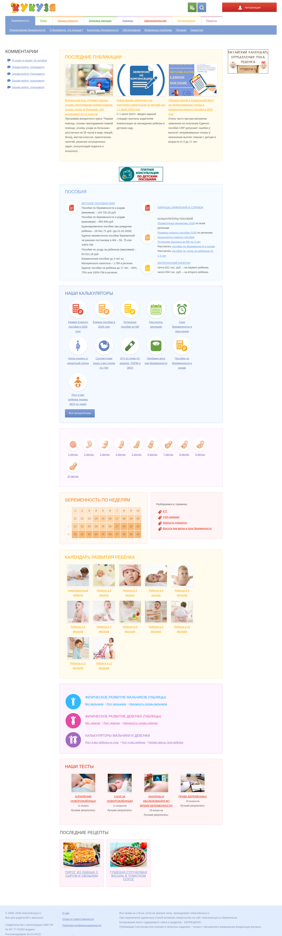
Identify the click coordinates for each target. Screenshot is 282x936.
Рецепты (211, 20)
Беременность (20, 20)
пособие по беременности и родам (193, 246)
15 (103, 518)
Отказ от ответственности (78, 919)
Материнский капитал (174, 262)
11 (75, 518)
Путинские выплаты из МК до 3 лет (179, 241)
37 (116, 534)
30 (137, 526)
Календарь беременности (102, 30)
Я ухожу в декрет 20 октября (29, 60)
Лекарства (196, 30)
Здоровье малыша (100, 20)
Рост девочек (112, 723)
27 (116, 526)
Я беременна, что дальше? (66, 30)
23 (89, 526)
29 (130, 526)
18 (123, 518)
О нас (65, 913)
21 (75, 526)
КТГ (165, 511)
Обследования (131, 30)
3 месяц (105, 454)
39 (130, 534)
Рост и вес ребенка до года (101, 742)
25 (103, 526)
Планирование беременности (27, 30)
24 (96, 526)
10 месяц (73, 476)
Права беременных (192, 796)
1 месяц (73, 454)
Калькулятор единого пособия (176, 237)
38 (123, 534)
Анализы (127, 20)
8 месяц (184, 454)
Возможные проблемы (158, 30)
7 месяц (168, 454)
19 (130, 518)
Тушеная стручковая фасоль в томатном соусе (128, 876)
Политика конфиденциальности (81, 925)
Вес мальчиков (94, 704)
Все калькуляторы (80, 413)
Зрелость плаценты (175, 522)
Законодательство (155, 20)
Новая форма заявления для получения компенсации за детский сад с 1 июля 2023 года (141, 105)
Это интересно (186, 20)
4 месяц (121, 454)
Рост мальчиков (116, 704)
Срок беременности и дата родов (182, 327)
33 (89, 534)
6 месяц (152, 454)
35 (103, 534)
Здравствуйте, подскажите (28, 67)
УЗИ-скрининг (171, 517)
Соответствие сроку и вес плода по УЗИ (104, 363)
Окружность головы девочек (140, 723)
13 (89, 518)
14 (96, 518)
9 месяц (200, 454)
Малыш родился (68, 20)
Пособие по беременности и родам (182, 363)
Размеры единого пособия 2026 (177, 232)
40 (137, 534)
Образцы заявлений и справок (180, 207)
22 (82, 526)
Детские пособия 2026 (98, 203)
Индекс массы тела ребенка (166, 742)
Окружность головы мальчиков (148, 704)
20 (137, 518)
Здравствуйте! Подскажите (28, 73)
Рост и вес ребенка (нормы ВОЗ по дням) (78, 399)
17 (116, 518)
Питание (181, 30)
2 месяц (89, 454)
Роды (43, 20)
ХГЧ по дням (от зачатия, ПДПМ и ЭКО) (130, 363)
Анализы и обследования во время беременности (156, 801)
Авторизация (249, 8)
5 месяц (136, 454)
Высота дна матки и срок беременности (187, 528)
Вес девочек (92, 723)
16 (110, 518)
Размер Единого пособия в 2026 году (78, 327)
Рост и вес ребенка (133, 742)
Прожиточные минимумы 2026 (176, 223)
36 (110, 534)
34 (96, 534)
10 (137, 510)
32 (82, 534)
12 (82, 518)
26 (110, 526)
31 (75, 534)
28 (123, 526)
